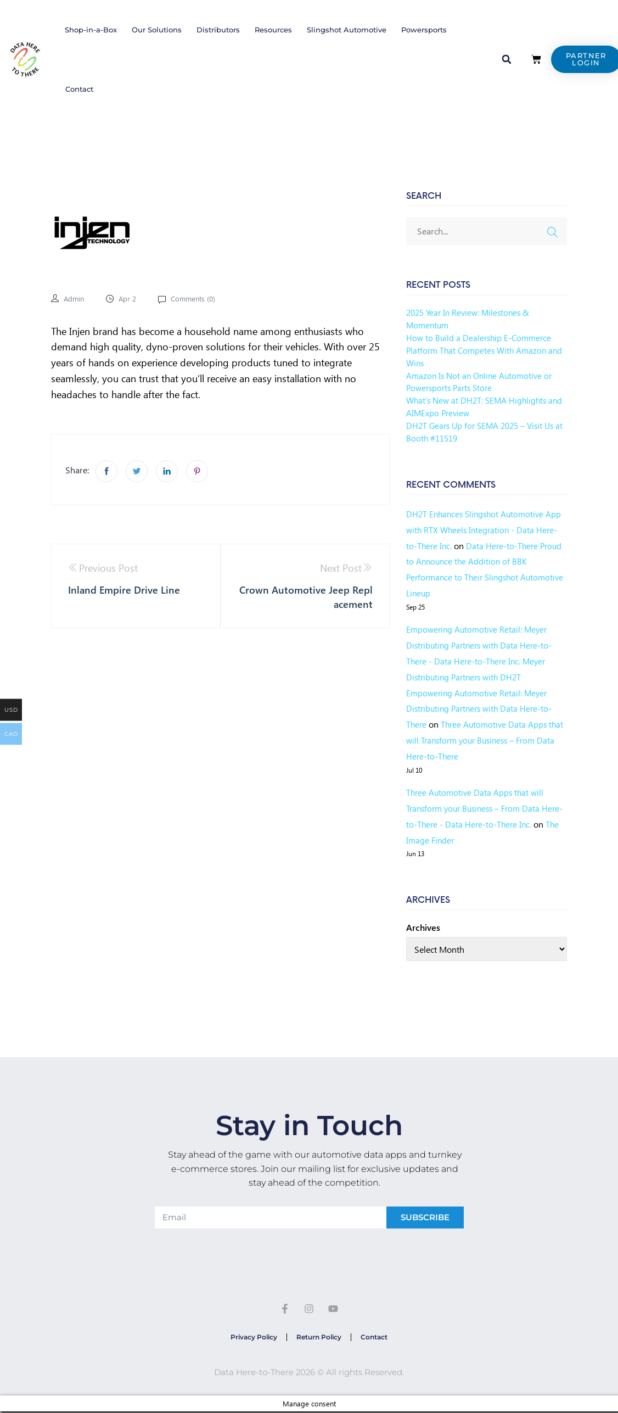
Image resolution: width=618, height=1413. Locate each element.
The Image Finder (451, 840)
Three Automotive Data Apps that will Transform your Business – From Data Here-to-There (483, 740)
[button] (506, 59)
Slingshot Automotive (346, 29)
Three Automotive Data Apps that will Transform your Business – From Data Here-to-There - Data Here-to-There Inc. (481, 808)
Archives (423, 927)
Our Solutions (157, 29)
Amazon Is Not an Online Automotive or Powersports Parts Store (482, 382)
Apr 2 (129, 298)
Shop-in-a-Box (91, 29)
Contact (79, 89)
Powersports (424, 29)
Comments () (196, 298)
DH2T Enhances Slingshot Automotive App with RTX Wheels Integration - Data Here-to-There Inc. (481, 529)
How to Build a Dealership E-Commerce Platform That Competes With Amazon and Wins (481, 350)
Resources (273, 29)
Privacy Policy (250, 1338)
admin (75, 298)
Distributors (218, 29)
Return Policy (318, 1338)
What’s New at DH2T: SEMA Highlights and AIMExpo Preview (479, 406)
